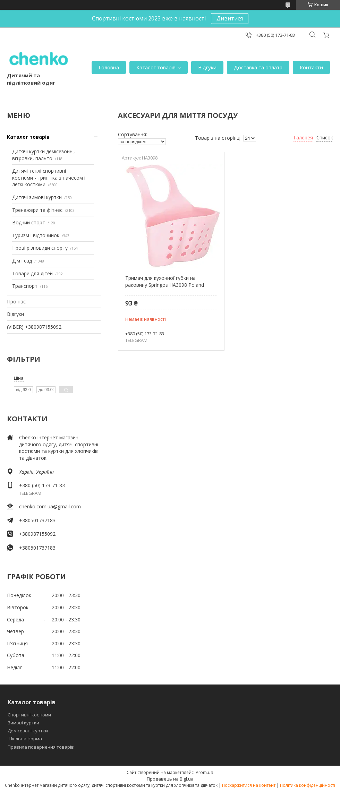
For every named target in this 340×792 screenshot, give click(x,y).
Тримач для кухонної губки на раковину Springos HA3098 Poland (164, 281)
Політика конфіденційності (307, 785)
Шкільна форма (25, 738)
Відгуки (207, 67)
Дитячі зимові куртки (37, 197)
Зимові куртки (23, 723)
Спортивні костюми (29, 715)
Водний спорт (28, 222)
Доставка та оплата (258, 67)
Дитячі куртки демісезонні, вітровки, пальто (43, 155)
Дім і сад (22, 260)
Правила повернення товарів (41, 747)
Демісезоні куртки (28, 731)
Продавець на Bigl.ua (170, 779)
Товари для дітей (32, 273)
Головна (109, 67)
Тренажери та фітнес (37, 210)
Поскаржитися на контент (248, 785)
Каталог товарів (156, 67)
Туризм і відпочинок (35, 235)
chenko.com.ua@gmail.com (50, 506)
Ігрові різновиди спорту (40, 247)
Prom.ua (204, 772)
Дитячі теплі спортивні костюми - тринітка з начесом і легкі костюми (48, 177)
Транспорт (24, 286)
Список (324, 137)
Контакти (311, 67)
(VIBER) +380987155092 (34, 327)
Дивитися (229, 18)
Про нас (16, 301)
